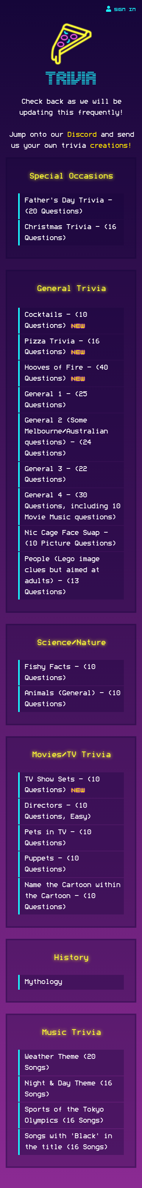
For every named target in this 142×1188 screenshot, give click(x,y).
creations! (110, 145)
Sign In (121, 9)
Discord (81, 134)
